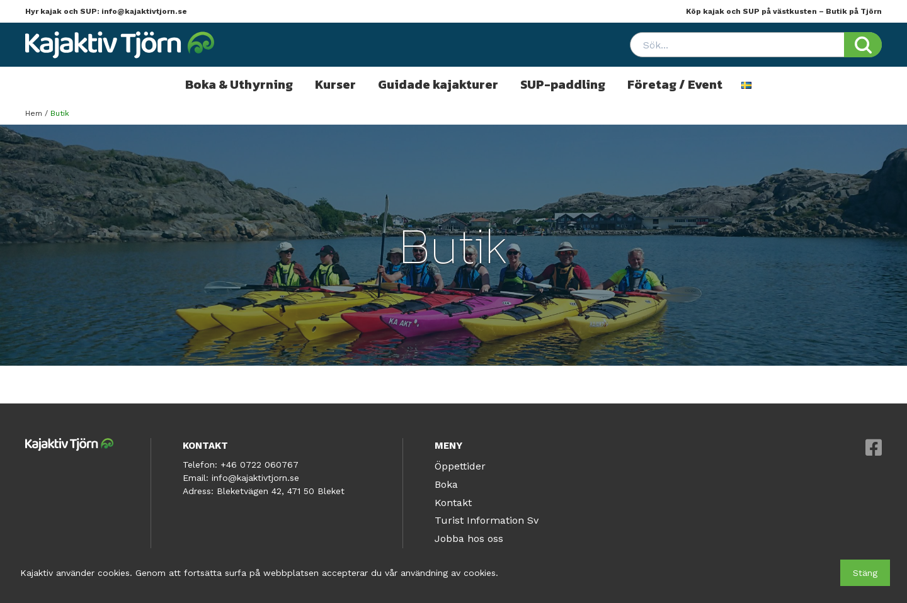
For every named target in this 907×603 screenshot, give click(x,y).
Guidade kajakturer (438, 84)
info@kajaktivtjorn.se (144, 11)
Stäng (865, 573)
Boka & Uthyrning (239, 84)
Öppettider (460, 466)
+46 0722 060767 (259, 464)
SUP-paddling (562, 84)
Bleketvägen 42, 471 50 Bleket (281, 491)
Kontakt (453, 503)
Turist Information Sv (487, 520)
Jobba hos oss (469, 538)
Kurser (335, 84)
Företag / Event (674, 84)
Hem (33, 113)
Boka (446, 484)
